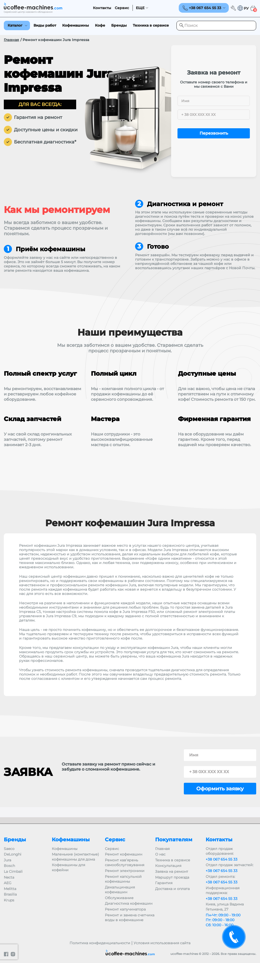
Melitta (10, 888)
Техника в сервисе (151, 25)
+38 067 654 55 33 (221, 859)
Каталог (15, 25)
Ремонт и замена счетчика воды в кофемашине (129, 917)
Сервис (122, 8)
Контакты (102, 8)
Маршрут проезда (172, 877)
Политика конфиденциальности (100, 943)
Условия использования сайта (162, 943)
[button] (243, 8)
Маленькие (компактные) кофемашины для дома (75, 857)
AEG (7, 883)
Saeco (9, 848)
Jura (7, 860)
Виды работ (45, 25)
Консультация (168, 865)
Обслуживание (119, 898)
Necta (9, 877)
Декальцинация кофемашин (120, 890)
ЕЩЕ (140, 8)
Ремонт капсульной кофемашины (123, 879)
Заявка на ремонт (171, 871)
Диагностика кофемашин (128, 903)
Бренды (119, 25)
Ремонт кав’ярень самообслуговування (124, 862)
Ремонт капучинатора (125, 909)
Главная (11, 40)
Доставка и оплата (172, 888)
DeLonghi (12, 854)
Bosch (9, 865)
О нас (160, 854)
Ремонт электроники (124, 870)
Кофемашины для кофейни (68, 867)
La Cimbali (13, 871)
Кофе (100, 25)
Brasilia (10, 894)
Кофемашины (75, 25)
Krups (9, 900)
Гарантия (163, 883)
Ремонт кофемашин (123, 854)
